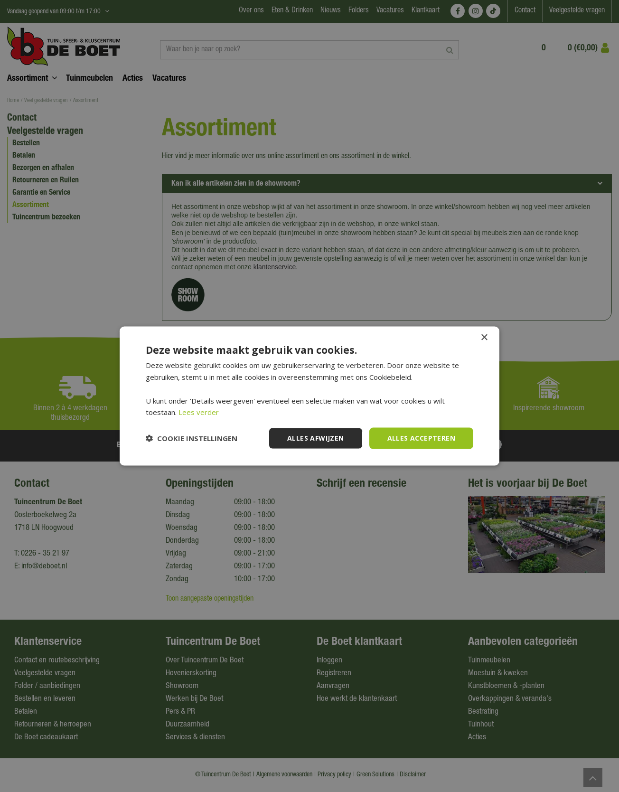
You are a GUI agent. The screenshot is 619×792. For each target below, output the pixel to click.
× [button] (484, 337)
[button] (191, 438)
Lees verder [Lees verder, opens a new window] (198, 412)
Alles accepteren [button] (421, 438)
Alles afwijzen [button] (315, 438)
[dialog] (309, 396)
